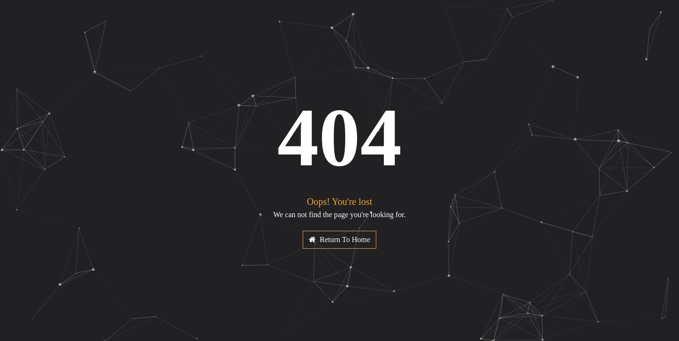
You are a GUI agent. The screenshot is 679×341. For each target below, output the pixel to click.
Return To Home (339, 239)
